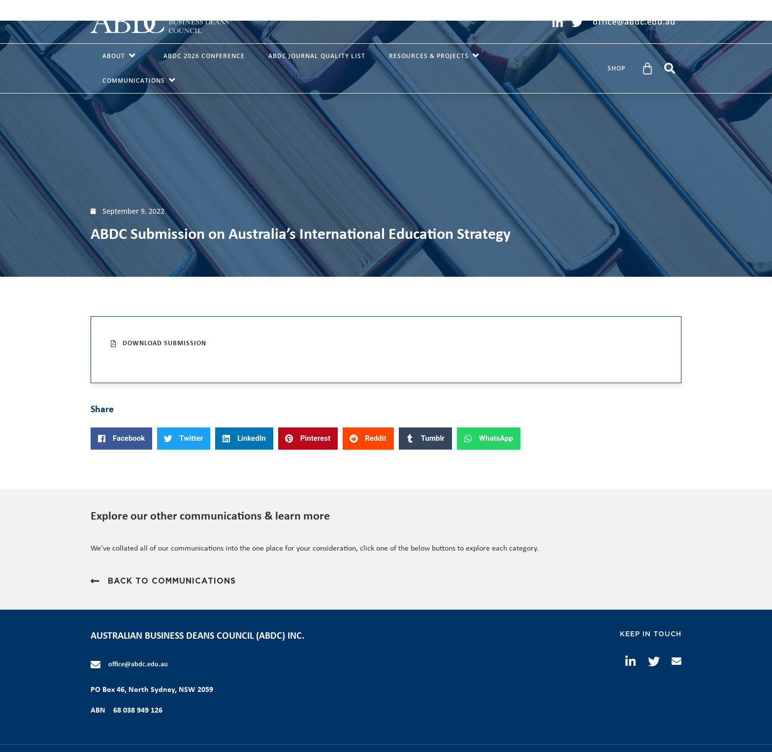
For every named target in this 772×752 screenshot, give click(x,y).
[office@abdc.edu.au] (95, 665)
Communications (141, 80)
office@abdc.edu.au (138, 664)
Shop (616, 68)
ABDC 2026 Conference (204, 56)
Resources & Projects (436, 56)
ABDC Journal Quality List (316, 56)
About (121, 56)
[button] (670, 68)
